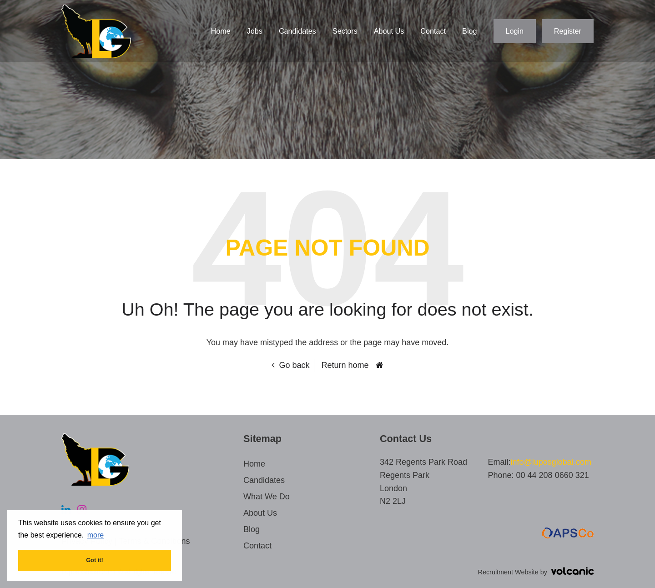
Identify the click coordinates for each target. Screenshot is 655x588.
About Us (389, 31)
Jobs (254, 31)
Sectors (345, 31)
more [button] (95, 535)
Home (221, 31)
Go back (294, 365)
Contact (433, 31)
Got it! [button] (94, 560)
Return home (345, 365)
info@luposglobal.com (551, 462)
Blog (469, 31)
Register (567, 31)
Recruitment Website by (536, 572)
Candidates (297, 31)
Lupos (96, 31)
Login (515, 31)
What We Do (266, 496)
